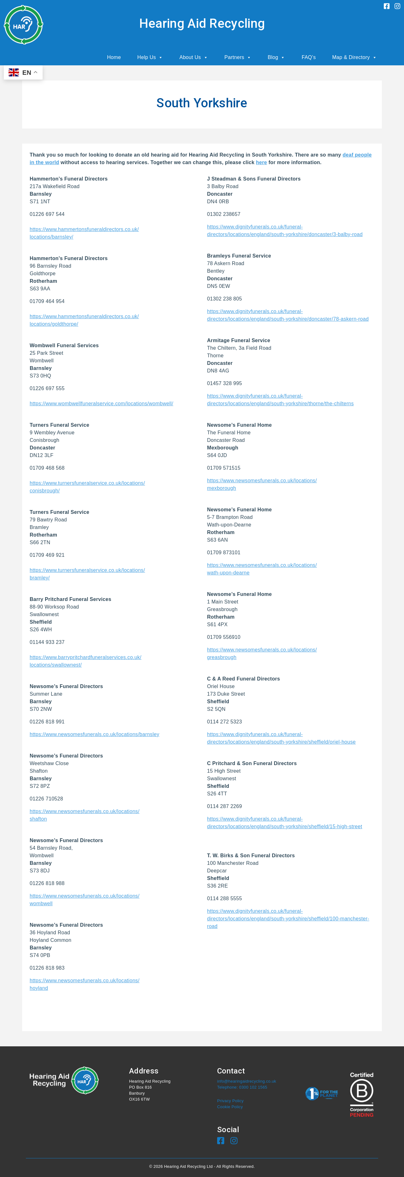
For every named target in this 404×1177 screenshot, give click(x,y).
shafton (38, 819)
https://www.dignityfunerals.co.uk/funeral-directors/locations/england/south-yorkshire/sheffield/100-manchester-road (288, 918)
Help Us (150, 57)
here (261, 162)
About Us (193, 57)
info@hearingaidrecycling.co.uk (246, 1081)
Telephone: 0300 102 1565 (242, 1087)
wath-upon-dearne (228, 572)
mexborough (221, 488)
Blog (276, 57)
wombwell (41, 903)
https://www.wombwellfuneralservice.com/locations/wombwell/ (101, 403)
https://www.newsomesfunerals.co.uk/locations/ (85, 811)
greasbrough (221, 657)
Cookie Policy (230, 1106)
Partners (237, 57)
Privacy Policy (230, 1100)
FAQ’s (309, 57)
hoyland (39, 988)
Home (114, 57)
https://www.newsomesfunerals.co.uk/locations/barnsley (94, 734)
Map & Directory (354, 57)
